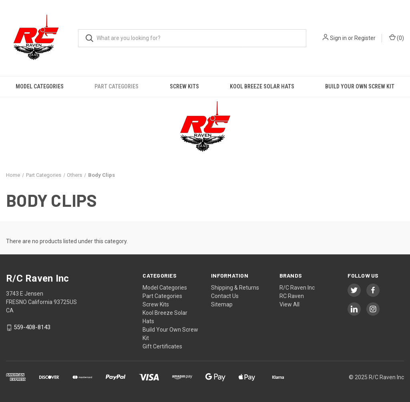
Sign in (338, 38)
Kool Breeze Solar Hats (262, 86)
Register (365, 38)
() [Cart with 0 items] (396, 37)
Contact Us (225, 296)
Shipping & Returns (235, 287)
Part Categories (116, 86)
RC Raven (291, 296)
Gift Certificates (162, 346)
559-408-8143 (32, 327)
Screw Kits (184, 86)
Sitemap (222, 304)
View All (289, 304)
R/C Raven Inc (297, 287)
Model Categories (40, 86)
